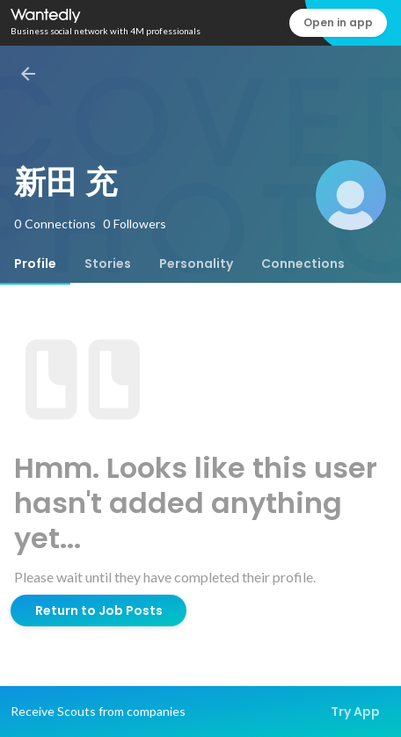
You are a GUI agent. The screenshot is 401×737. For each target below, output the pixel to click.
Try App (355, 711)
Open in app (338, 22)
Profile (35, 263)
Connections (303, 263)
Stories (107, 263)
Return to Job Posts (99, 610)
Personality (196, 263)
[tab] (35, 263)
